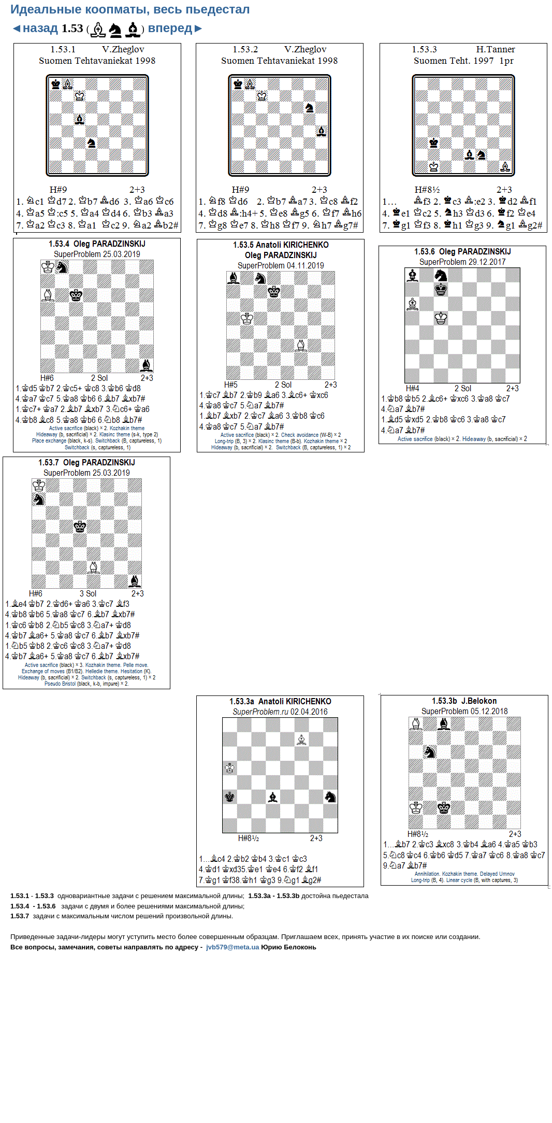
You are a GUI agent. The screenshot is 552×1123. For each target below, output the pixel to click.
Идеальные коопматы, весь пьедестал (130, 9)
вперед (176, 28)
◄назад (34, 28)
